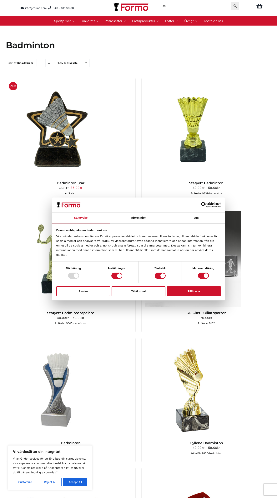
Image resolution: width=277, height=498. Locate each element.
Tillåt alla (194, 291)
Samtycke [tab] (81, 217)
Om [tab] (196, 217)
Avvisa (83, 291)
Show (67, 62)
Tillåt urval (138, 291)
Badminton (71, 443)
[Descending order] (49, 63)
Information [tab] (138, 217)
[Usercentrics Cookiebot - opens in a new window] (204, 205)
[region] (50, 467)
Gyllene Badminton (206, 443)
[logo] (131, 4)
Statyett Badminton (206, 183)
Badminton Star (70, 183)
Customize (25, 482)
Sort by (20, 62)
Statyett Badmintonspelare (70, 313)
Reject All (50, 482)
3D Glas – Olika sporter (206, 313)
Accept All (75, 482)
